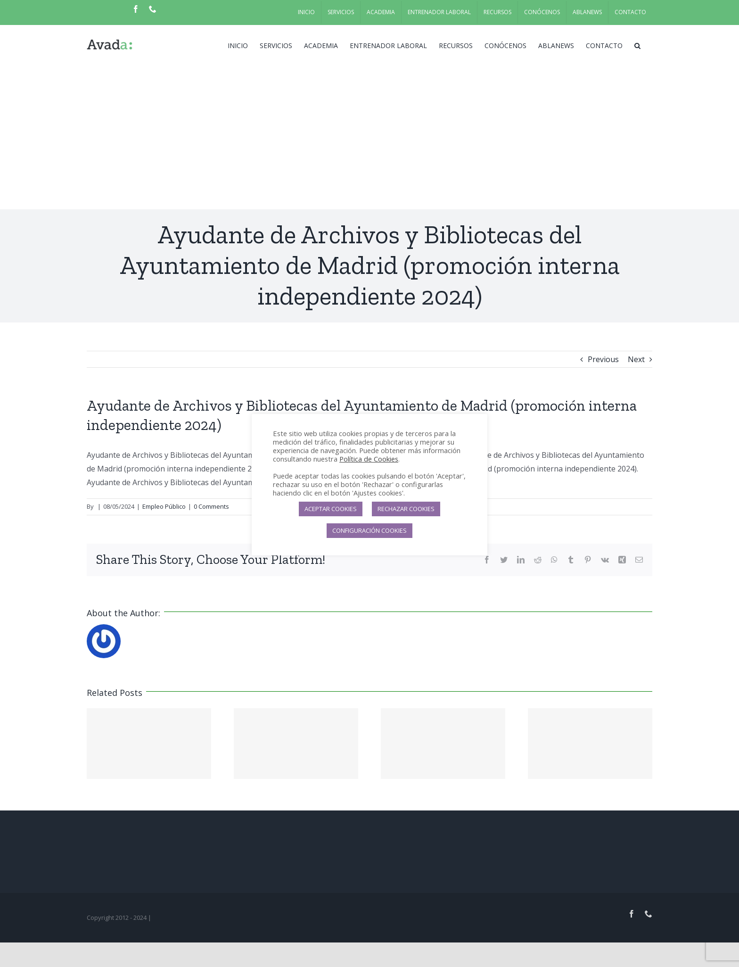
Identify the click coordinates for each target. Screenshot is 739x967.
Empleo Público (164, 506)
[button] (637, 45)
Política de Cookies (368, 458)
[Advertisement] (369, 139)
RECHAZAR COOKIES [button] (406, 508)
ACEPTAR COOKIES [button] (330, 508)
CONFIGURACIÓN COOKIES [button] (369, 530)
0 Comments (211, 506)
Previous (603, 359)
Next (636, 359)
